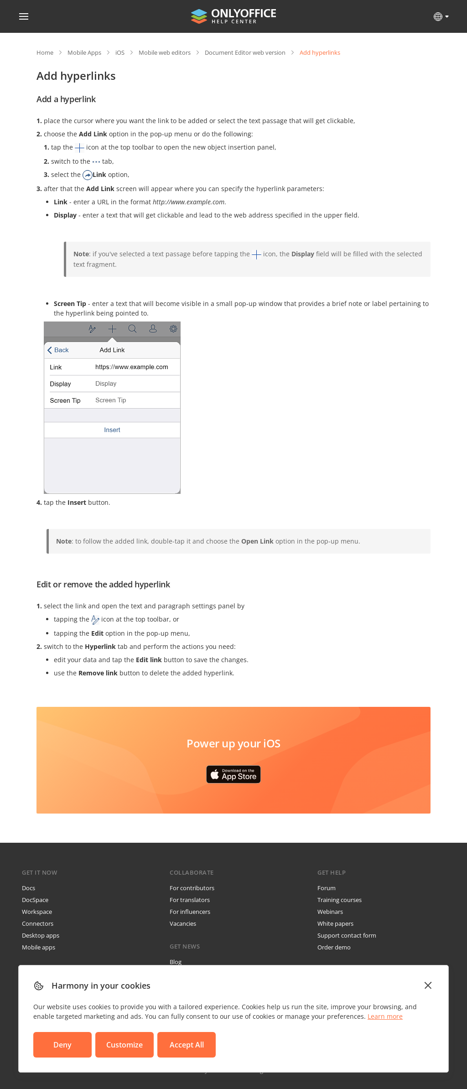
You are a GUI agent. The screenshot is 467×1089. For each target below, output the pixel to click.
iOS (120, 52)
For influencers (190, 912)
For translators (190, 900)
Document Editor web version (245, 52)
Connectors (37, 923)
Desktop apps (40, 935)
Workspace (37, 912)
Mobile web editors (165, 52)
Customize (124, 1045)
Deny (62, 1045)
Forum (326, 888)
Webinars (330, 912)
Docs (28, 888)
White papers (335, 923)
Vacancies (183, 923)
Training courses (339, 900)
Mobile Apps (84, 52)
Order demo (334, 947)
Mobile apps (38, 947)
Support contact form (346, 935)
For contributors (192, 888)
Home (44, 52)
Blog (176, 962)
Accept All (187, 1045)
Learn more (385, 1016)
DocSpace (35, 900)
